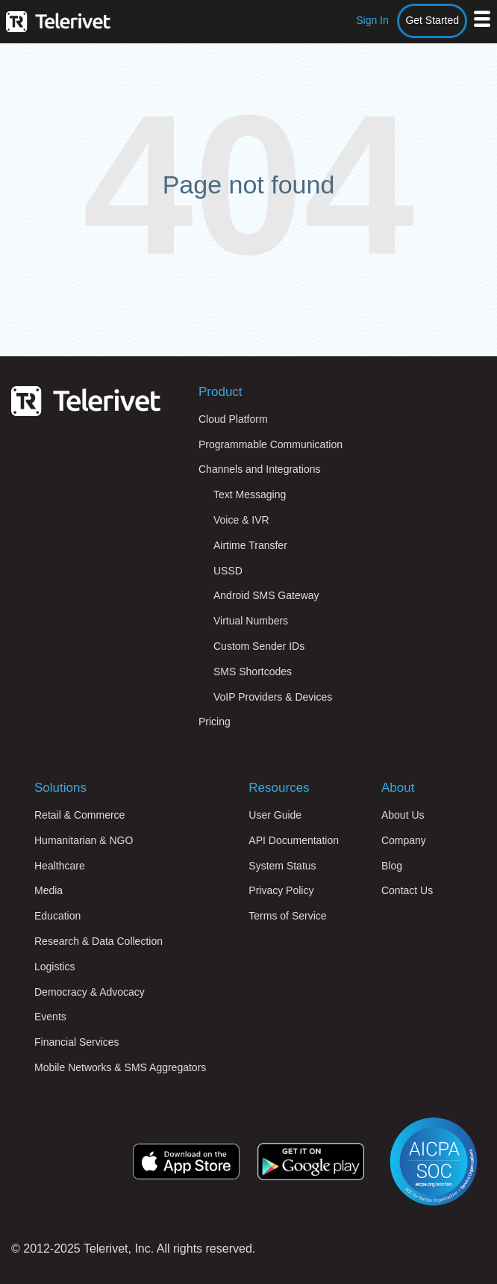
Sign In (372, 20)
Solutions (60, 788)
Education (57, 916)
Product (221, 392)
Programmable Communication (271, 444)
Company (403, 840)
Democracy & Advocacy (89, 992)
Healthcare (59, 866)
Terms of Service (287, 916)
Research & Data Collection (98, 941)
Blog (391, 866)
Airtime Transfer (250, 545)
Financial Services (76, 1042)
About (397, 788)
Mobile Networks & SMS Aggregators (120, 1067)
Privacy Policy (280, 890)
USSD (228, 571)
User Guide (274, 815)
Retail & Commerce (79, 815)
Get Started (432, 20)
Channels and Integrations (259, 469)
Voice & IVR (241, 520)
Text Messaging (249, 494)
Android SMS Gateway (266, 595)
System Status (282, 866)
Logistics (54, 967)
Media (48, 890)
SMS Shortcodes (252, 671)
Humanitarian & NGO (83, 840)
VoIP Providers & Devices (272, 697)
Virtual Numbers (250, 621)
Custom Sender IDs (258, 646)
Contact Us (407, 890)
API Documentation (293, 840)
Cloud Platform (233, 419)
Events (50, 1017)
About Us (403, 815)
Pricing (215, 722)
